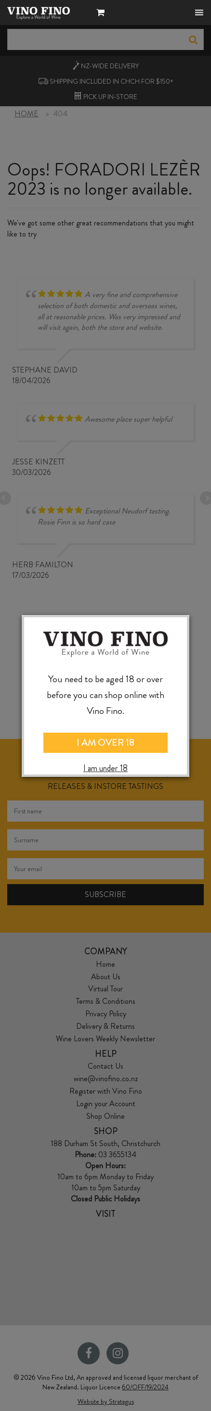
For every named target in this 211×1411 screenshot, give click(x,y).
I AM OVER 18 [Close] (105, 742)
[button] (103, 14)
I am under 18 (105, 768)
